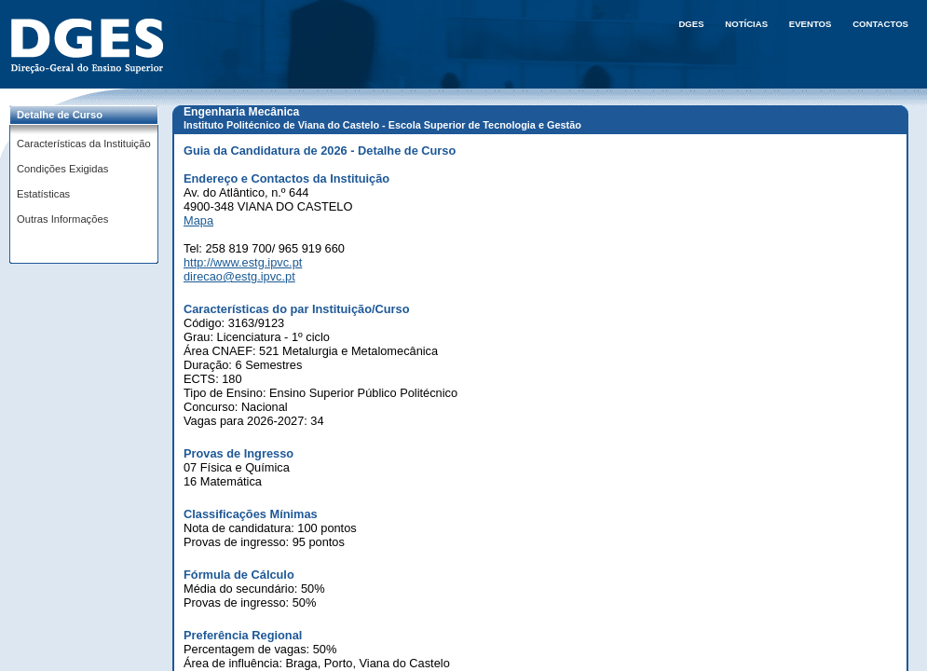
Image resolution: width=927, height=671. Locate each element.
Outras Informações (62, 219)
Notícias (746, 24)
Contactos (880, 24)
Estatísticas (43, 193)
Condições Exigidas (62, 168)
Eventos (810, 24)
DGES (690, 24)
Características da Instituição (84, 143)
